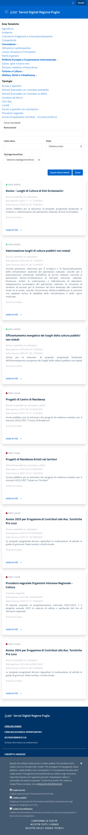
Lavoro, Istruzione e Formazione (19, 52)
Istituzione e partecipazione (16, 48)
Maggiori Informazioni (49, 784)
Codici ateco (9, 141)
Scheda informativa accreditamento (21, 742)
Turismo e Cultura (12, 71)
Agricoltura (7, 29)
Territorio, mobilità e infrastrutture (20, 67)
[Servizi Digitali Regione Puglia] (36, 12)
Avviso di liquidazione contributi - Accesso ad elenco (29, 117)
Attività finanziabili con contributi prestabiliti (25, 90)
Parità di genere (10, 56)
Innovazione (9, 44)
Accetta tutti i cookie (44, 824)
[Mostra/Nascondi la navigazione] (6, 12)
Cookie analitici (19, 797)
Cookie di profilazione (22, 808)
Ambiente (7, 32)
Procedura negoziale (12, 113)
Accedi (81, 3)
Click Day (7, 101)
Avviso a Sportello (11, 86)
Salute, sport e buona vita (15, 63)
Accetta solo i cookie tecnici (44, 828)
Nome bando (10, 127)
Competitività (9, 40)
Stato (48, 141)
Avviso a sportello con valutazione (20, 109)
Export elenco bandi (59, 172)
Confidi (5, 105)
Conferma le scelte (45, 820)
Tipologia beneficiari (13, 154)
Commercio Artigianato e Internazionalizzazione (27, 36)
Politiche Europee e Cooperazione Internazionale (29, 60)
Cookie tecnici (18, 790)
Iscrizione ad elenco (12, 97)
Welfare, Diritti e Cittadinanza (18, 75)
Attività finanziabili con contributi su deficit (24, 94)
